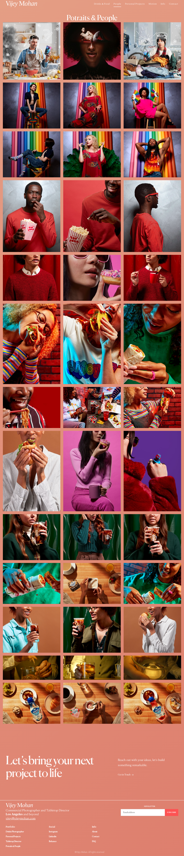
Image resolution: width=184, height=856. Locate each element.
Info (163, 4)
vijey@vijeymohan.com (21, 818)
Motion (153, 4)
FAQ (94, 841)
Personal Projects (135, 4)
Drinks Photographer (15, 832)
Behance (52, 841)
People (117, 4)
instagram (53, 832)
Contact (173, 4)
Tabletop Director (13, 841)
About (94, 832)
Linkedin (52, 837)
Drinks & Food (102, 4)
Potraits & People (13, 846)
